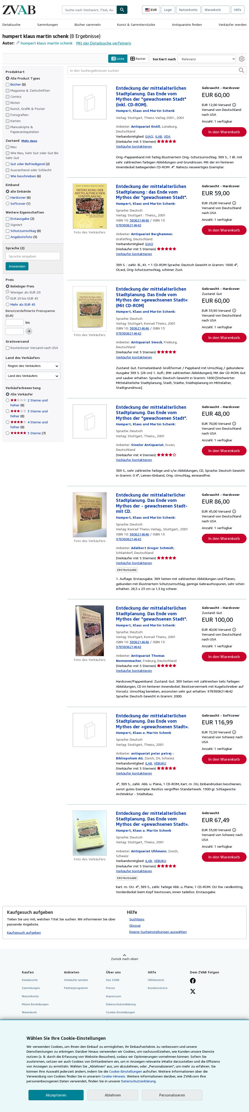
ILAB (158, 136)
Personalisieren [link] (172, 1095)
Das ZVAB (112, 980)
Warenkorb (29, 1012)
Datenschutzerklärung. (138, 1081)
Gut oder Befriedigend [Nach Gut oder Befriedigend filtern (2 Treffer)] (28, 164)
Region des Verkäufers (24, 366)
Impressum (113, 996)
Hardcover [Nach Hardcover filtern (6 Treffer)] (18, 197)
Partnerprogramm (76, 988)
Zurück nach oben (124, 959)
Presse (110, 988)
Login (168, 10)
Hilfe (237, 10)
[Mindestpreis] (15, 322)
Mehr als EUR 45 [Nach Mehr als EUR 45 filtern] (21, 304)
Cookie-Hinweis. (114, 1076)
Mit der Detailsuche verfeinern (103, 43)
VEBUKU (160, 763)
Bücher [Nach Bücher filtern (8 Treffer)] (16, 84)
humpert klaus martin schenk (46, 43)
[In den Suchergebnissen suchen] (157, 70)
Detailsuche (11, 24)
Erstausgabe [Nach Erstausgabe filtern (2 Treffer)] (20, 219)
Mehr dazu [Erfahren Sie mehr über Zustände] (29, 140)
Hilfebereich (156, 980)
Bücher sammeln (88, 24)
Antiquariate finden (187, 24)
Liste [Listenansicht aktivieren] (117, 58)
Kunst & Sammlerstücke (136, 24)
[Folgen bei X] (193, 992)
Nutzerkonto (188, 10)
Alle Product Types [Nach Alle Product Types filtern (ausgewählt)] (23, 78)
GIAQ (149, 136)
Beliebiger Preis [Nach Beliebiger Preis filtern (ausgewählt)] (20, 286)
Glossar (135, 926)
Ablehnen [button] (113, 1095)
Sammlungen (47, 24)
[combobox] (89, 10)
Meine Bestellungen (35, 1004)
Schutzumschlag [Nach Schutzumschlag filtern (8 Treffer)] (23, 231)
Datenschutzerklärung (121, 1004)
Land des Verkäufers (22, 376)
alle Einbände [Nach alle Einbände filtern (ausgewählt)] (19, 191)
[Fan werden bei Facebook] (193, 981)
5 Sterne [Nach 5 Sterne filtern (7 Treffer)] (28, 433)
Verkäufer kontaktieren (134, 146)
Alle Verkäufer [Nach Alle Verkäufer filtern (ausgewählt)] (22, 394)
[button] (241, 70)
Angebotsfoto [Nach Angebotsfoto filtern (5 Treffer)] (21, 237)
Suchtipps (136, 919)
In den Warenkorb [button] (224, 131)
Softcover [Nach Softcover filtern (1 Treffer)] (18, 203)
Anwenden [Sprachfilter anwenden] (17, 266)
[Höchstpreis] (15, 331)
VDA (167, 136)
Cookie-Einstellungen (125, 1071)
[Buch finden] (122, 10)
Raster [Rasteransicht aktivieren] (138, 58)
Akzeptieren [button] (56, 1095)
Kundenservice (158, 988)
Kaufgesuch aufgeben (24, 932)
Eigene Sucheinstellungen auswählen (158, 932)
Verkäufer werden (233, 24)
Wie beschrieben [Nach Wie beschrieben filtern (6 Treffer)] (23, 176)
